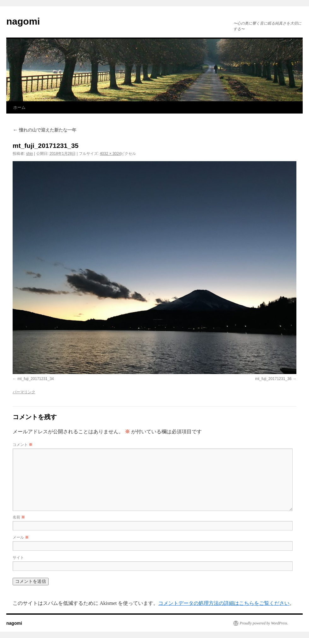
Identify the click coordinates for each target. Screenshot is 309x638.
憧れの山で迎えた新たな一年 (44, 129)
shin (29, 153)
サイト (18, 557)
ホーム (19, 107)
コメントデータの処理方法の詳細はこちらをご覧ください (223, 603)
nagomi (23, 21)
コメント (22, 444)
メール (21, 537)
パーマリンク (24, 392)
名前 (19, 517)
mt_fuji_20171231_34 (35, 379)
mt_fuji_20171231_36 (273, 379)
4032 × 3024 (110, 153)
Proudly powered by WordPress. (264, 623)
